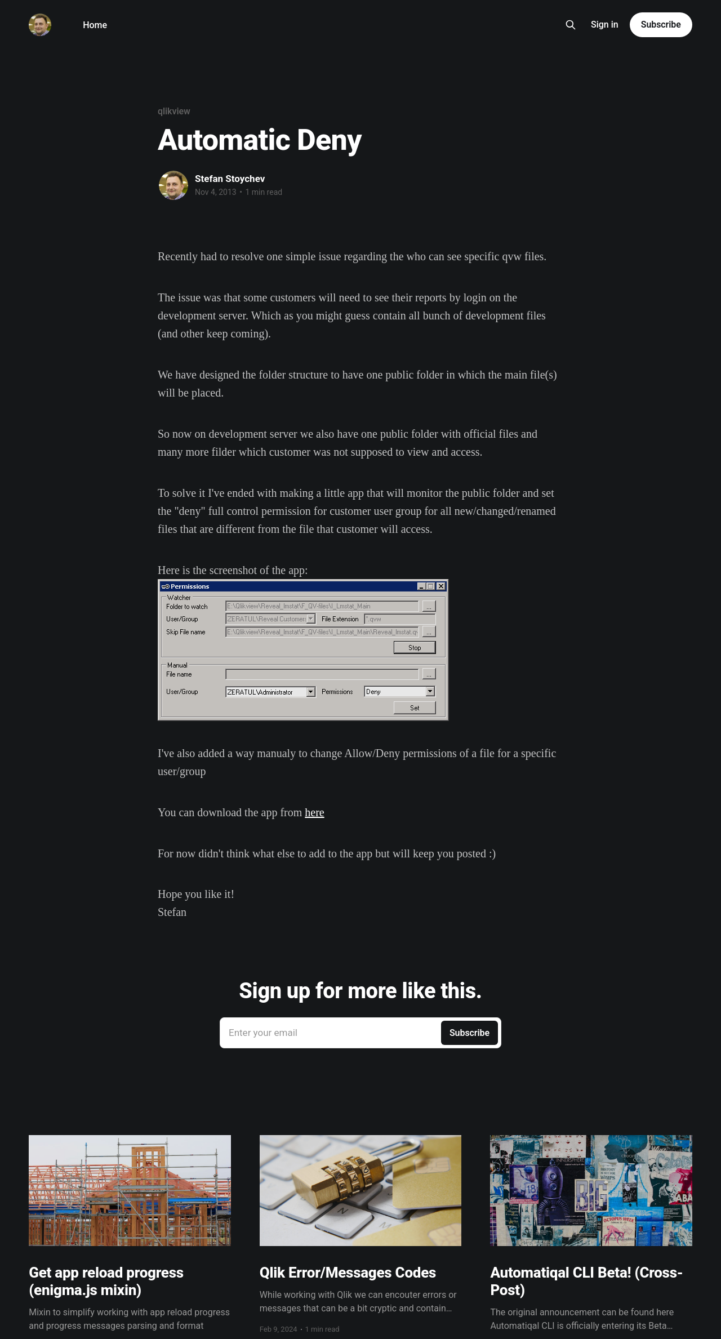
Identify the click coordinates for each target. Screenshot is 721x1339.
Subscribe (661, 24)
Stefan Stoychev (230, 178)
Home (95, 25)
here (314, 812)
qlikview (174, 111)
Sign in (604, 24)
